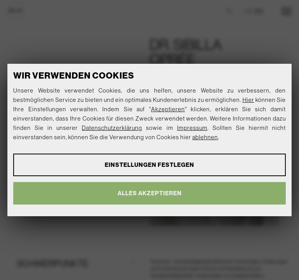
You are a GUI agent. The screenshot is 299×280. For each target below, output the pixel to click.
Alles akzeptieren (150, 193)
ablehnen (205, 137)
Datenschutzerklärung (112, 127)
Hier (248, 99)
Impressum (192, 127)
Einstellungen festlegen (149, 164)
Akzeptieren (168, 109)
